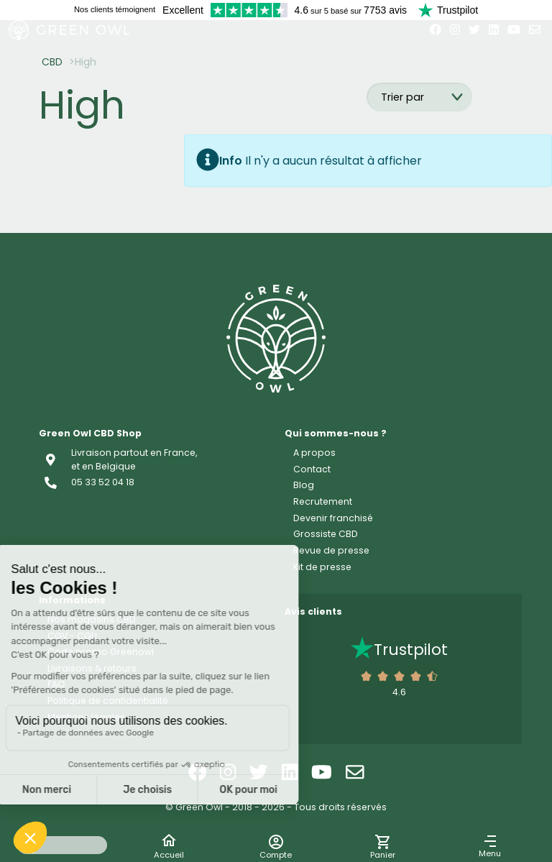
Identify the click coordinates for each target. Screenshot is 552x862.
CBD (52, 62)
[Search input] (62, 845)
